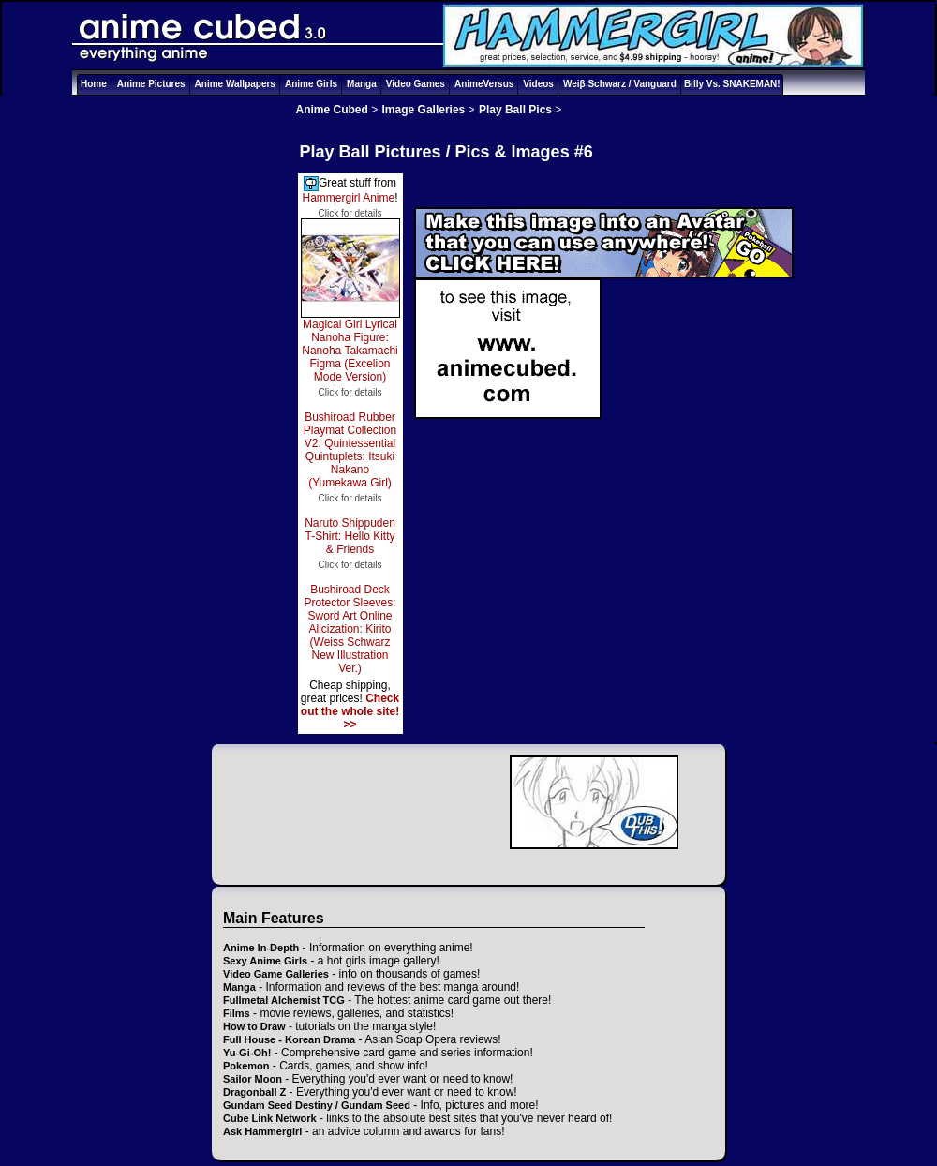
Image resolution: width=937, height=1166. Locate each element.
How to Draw (254, 1026)
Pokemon (246, 1065)
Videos (538, 84)
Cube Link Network (270, 1118)
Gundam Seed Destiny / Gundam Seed (316, 1105)
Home (94, 84)
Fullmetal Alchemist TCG (284, 1000)
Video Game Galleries (276, 973)
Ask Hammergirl (262, 1131)
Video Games (415, 84)
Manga (362, 84)
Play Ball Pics (515, 109)
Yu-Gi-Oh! (247, 1052)
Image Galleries (424, 109)
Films (236, 1013)
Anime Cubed (332, 109)
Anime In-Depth (261, 947)
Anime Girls (311, 84)
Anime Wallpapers (235, 84)
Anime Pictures (151, 84)
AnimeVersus (483, 84)
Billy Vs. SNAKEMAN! (732, 84)
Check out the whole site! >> (350, 711)
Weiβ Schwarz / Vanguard (620, 84)
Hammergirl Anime (348, 197)
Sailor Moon (252, 1078)
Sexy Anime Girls (265, 960)
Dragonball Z (254, 1092)
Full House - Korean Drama (289, 1039)
